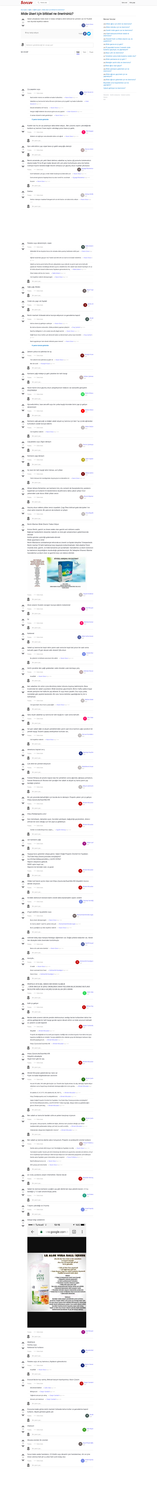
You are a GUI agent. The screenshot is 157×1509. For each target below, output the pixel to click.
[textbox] (59, 45)
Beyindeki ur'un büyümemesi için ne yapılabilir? (116, 84)
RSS (104, 99)
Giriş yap (132, 2)
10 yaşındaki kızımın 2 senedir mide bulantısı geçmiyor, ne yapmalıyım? (116, 48)
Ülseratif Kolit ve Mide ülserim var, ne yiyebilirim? (118, 40)
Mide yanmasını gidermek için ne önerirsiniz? (116, 70)
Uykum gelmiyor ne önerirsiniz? (114, 88)
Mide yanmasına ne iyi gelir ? (116, 59)
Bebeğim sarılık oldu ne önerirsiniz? (118, 62)
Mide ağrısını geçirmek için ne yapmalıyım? (115, 75)
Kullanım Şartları (125, 95)
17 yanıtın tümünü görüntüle (40, 119)
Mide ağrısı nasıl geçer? (113, 65)
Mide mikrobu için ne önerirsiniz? (118, 27)
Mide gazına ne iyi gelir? (114, 44)
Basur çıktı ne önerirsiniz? (115, 53)
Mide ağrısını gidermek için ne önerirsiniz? (121, 79)
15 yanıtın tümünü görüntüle (40, 345)
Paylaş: (29, 93)
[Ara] (42, 2)
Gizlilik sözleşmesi (115, 95)
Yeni (84, 52)
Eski (78, 52)
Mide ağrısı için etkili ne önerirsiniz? (119, 24)
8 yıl (87, 26)
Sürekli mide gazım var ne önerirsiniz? (119, 30)
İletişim (105, 97)
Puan (91, 52)
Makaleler (106, 95)
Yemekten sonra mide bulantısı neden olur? (120, 56)
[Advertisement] (57, 71)
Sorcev (34, 3)
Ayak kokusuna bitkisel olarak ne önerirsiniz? (116, 34)
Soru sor (124, 2)
